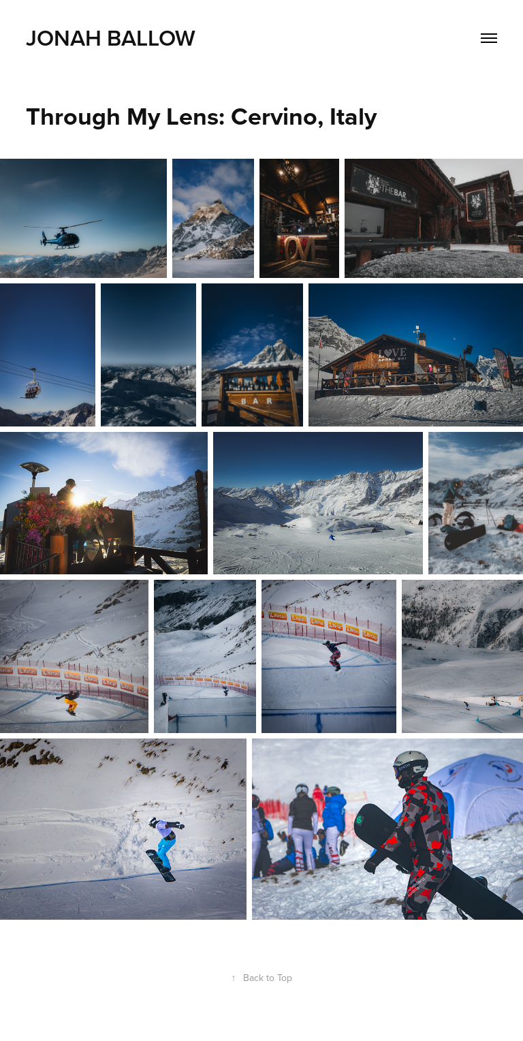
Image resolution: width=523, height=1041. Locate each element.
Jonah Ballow (110, 37)
